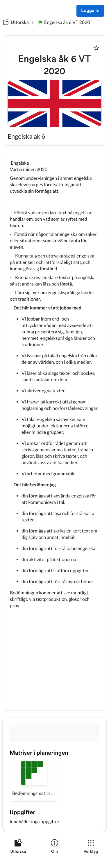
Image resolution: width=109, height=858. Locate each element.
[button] (34, 780)
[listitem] (18, 847)
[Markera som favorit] (96, 48)
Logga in (90, 10)
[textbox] (54, 432)
